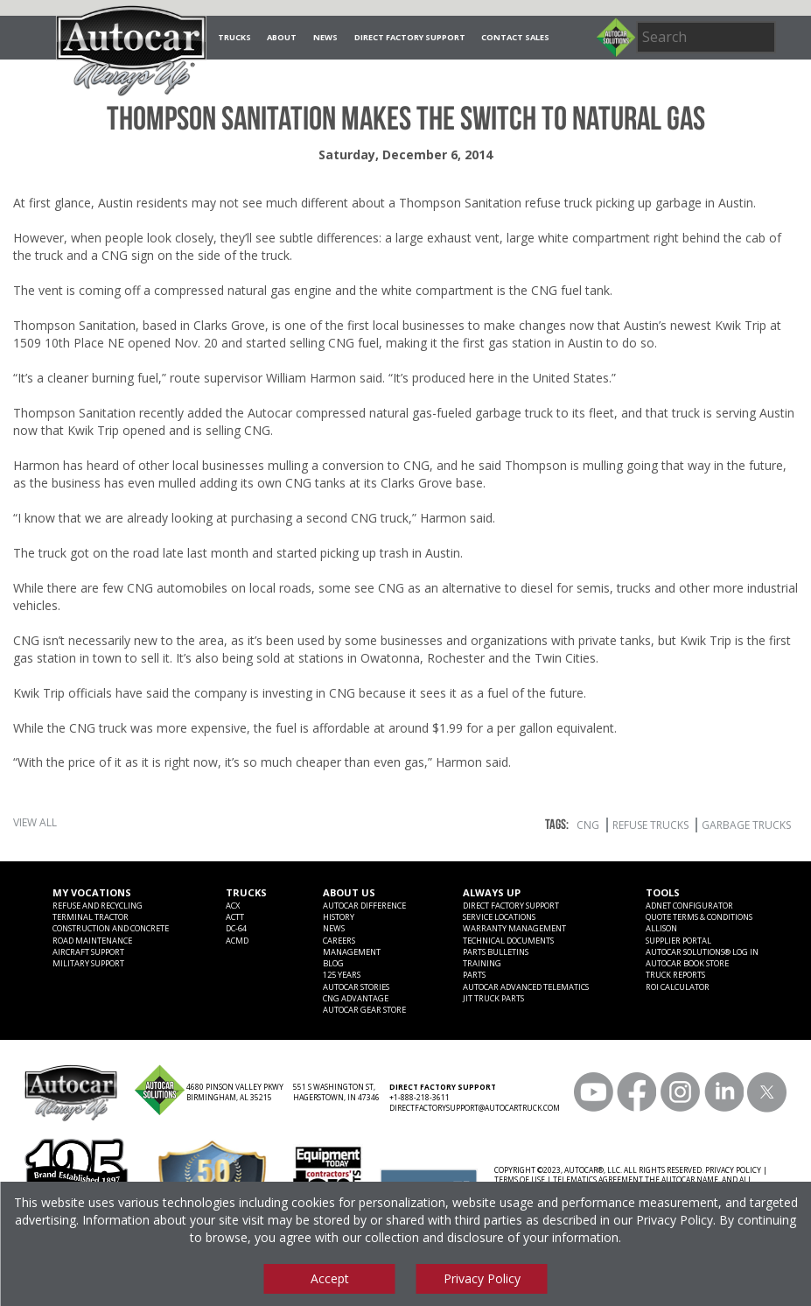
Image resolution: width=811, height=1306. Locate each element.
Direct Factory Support (409, 37)
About (282, 37)
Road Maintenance (92, 940)
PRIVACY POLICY (733, 1170)
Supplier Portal (678, 940)
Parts (474, 974)
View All (35, 822)
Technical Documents (508, 940)
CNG (588, 825)
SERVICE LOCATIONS (499, 917)
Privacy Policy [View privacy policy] (482, 1278)
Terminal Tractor (90, 917)
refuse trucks (650, 825)
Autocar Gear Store (364, 1009)
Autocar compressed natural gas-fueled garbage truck (400, 412)
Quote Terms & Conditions (699, 917)
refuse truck (558, 202)
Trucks (234, 37)
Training (482, 963)
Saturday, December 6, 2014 (405, 154)
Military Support (88, 963)
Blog (333, 963)
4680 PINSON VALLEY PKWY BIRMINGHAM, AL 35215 (234, 1092)
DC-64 (236, 928)
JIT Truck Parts (493, 998)
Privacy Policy (674, 1219)
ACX (233, 905)
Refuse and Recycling (97, 905)
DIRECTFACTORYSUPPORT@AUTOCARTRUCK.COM (474, 1108)
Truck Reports (675, 974)
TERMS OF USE (519, 1179)
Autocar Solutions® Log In (702, 952)
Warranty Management (514, 928)
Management (352, 952)
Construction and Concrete (110, 928)
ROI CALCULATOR (678, 987)
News (325, 37)
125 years (341, 974)
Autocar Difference (364, 905)
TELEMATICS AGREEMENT (598, 1179)
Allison (661, 928)
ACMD (237, 940)
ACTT (235, 917)
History (338, 917)
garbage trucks (746, 825)
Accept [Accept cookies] (330, 1278)
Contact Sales (515, 37)
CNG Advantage (355, 998)
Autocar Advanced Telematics (526, 987)
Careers (339, 940)
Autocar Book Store (687, 963)
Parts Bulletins (495, 952)
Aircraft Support (88, 952)
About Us (349, 892)
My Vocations (91, 892)
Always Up (492, 892)
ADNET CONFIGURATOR (689, 905)
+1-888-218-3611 (419, 1097)
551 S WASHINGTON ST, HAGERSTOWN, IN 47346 (336, 1092)
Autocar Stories (356, 987)
